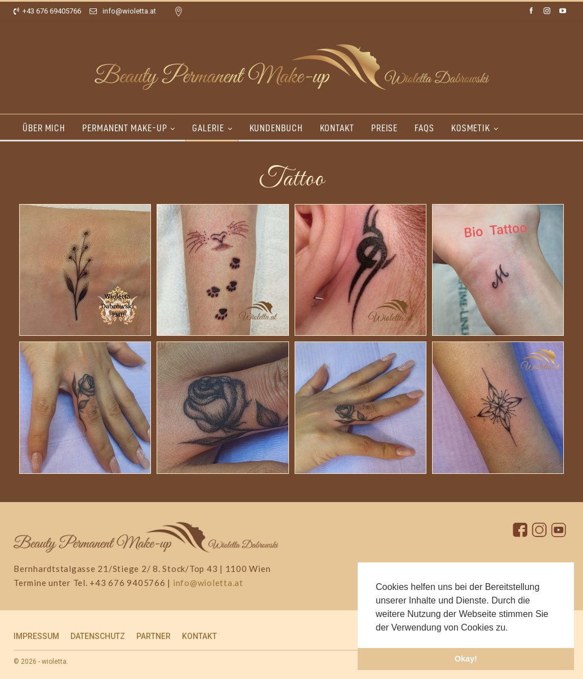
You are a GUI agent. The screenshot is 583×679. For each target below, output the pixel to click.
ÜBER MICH (44, 128)
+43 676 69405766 (47, 11)
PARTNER (153, 636)
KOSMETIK (482, 128)
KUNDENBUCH (281, 128)
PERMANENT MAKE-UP (126, 128)
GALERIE (211, 128)
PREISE (393, 128)
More (540, 128)
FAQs (434, 128)
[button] (512, 628)
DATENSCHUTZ (97, 636)
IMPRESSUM (36, 636)
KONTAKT (344, 128)
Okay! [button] (466, 658)
